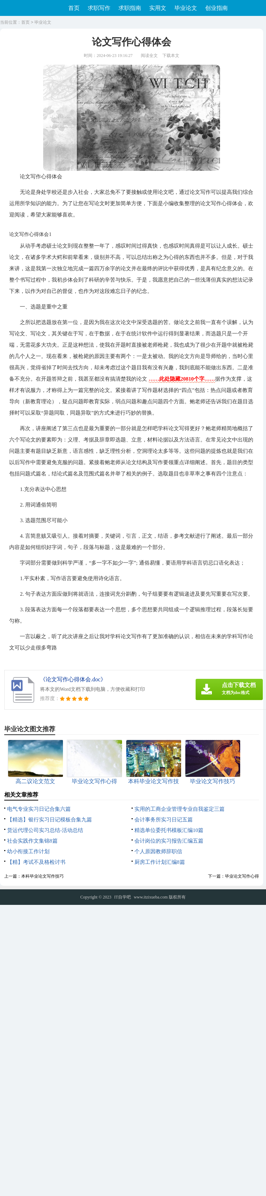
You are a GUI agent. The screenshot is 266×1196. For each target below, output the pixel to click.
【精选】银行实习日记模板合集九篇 (49, 819)
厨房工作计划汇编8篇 (159, 862)
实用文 (157, 8)
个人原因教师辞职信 (158, 851)
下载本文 (170, 55)
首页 (74, 8)
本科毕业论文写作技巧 (42, 876)
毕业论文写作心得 (242, 876)
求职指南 (129, 8)
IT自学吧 (122, 897)
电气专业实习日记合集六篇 (39, 809)
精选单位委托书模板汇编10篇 (168, 830)
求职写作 (99, 8)
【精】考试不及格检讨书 (36, 862)
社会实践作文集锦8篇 (32, 841)
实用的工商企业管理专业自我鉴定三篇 (179, 809)
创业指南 (216, 8)
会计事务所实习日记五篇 (163, 819)
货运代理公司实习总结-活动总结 (45, 830)
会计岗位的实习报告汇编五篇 (168, 841)
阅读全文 (149, 55)
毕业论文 (185, 8)
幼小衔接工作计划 (28, 851)
